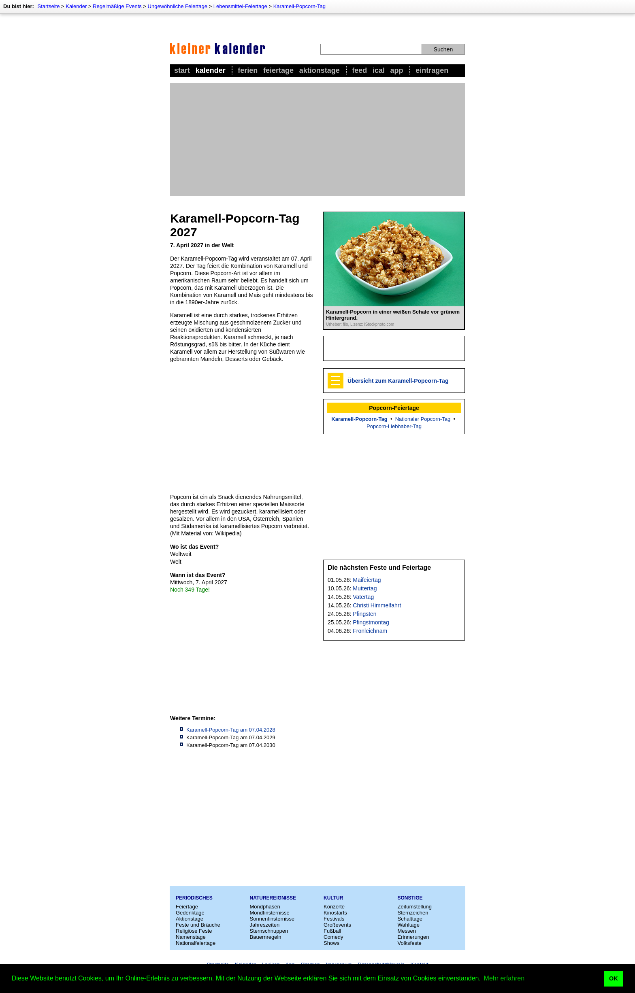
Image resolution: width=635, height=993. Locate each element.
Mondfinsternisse (270, 913)
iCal (379, 70)
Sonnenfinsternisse (272, 919)
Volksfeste (410, 943)
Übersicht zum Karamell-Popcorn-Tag (397, 381)
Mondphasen (265, 907)
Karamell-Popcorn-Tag (299, 6)
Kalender (76, 6)
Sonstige (410, 898)
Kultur (333, 898)
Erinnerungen (413, 937)
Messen (407, 931)
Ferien (248, 70)
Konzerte (334, 907)
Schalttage (410, 919)
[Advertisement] (317, 139)
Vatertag (363, 597)
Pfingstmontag (371, 622)
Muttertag (365, 588)
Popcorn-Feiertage (394, 408)
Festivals (334, 919)
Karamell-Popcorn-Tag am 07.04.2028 (230, 730)
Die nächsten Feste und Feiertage (379, 567)
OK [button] (613, 978)
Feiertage (278, 70)
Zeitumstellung (415, 907)
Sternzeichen (413, 913)
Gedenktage (190, 913)
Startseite (48, 6)
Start (182, 70)
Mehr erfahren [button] (504, 978)
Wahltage (409, 925)
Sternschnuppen (269, 931)
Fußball (332, 931)
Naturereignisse (273, 898)
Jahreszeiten (265, 925)
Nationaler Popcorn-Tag (423, 419)
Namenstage (191, 937)
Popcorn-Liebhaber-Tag (394, 426)
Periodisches (194, 898)
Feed (359, 70)
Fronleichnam (370, 631)
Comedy (333, 937)
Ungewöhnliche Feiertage (177, 6)
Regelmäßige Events (117, 6)
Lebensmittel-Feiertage (240, 6)
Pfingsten (364, 614)
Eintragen (432, 70)
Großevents (337, 925)
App (396, 70)
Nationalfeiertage (195, 943)
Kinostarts (335, 913)
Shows (331, 943)
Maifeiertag (367, 580)
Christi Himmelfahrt (377, 605)
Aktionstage (319, 70)
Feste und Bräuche (198, 925)
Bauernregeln (265, 937)
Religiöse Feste (194, 931)
